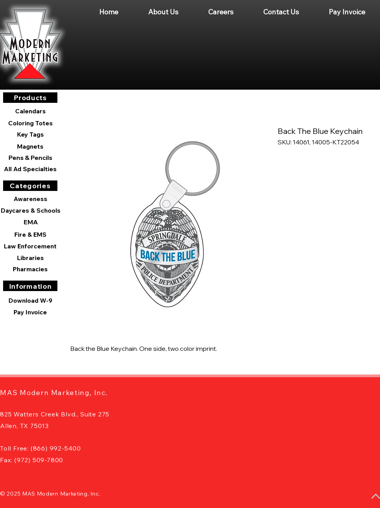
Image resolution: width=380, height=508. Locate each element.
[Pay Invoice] (30, 312)
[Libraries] (30, 258)
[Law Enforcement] (30, 246)
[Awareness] (30, 199)
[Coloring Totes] (30, 123)
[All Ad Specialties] (30, 169)
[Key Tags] (30, 134)
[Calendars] (30, 111)
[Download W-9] (30, 300)
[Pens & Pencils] (30, 158)
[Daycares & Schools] (30, 210)
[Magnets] (30, 146)
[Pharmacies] (30, 269)
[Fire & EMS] (30, 234)
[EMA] (30, 222)
